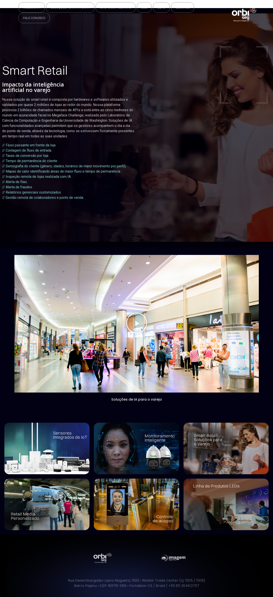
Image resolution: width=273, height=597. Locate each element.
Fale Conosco (34, 18)
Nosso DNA (31, 7)
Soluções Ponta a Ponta (70, 7)
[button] (137, 323)
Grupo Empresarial (115, 7)
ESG (144, 7)
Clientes (182, 7)
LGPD (161, 7)
